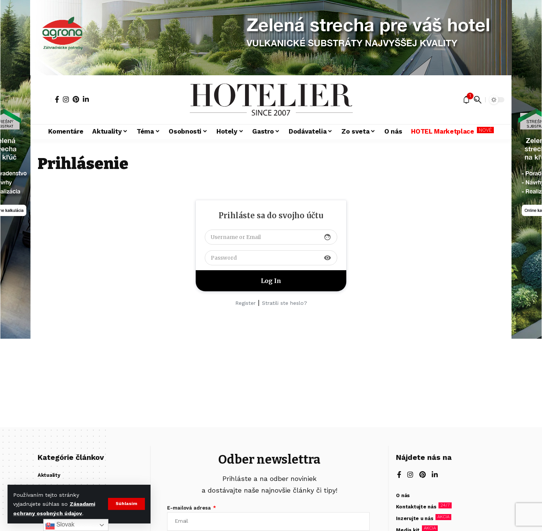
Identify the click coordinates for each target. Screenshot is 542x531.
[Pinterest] (76, 99)
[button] (126, 504)
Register (245, 303)
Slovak (60, 524)
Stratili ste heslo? (284, 303)
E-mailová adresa (189, 508)
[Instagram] (66, 99)
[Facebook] (57, 99)
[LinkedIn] (86, 99)
